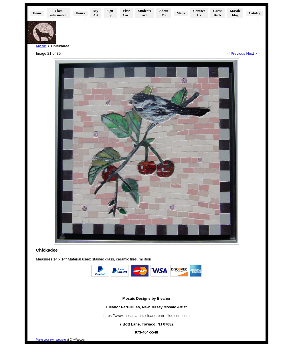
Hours (80, 13)
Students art (144, 13)
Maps (181, 13)
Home (37, 13)
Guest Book (217, 13)
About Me (163, 13)
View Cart (126, 13)
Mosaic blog (235, 13)
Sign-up (110, 13)
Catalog (254, 13)
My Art (95, 13)
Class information (58, 13)
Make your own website (51, 339)
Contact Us (199, 13)
